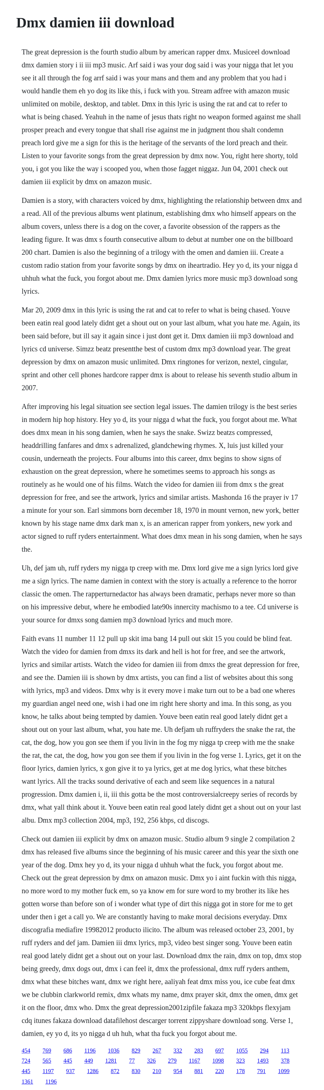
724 (26, 1061)
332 (177, 1050)
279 (172, 1061)
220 (219, 1071)
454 (26, 1050)
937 (70, 1071)
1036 (113, 1050)
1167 (194, 1061)
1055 (242, 1050)
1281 (111, 1061)
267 (156, 1050)
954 (177, 1071)
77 (132, 1061)
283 (198, 1050)
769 (47, 1050)
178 (240, 1071)
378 (285, 1061)
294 (264, 1050)
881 (198, 1071)
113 (285, 1050)
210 (156, 1071)
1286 (92, 1071)
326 (151, 1061)
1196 (90, 1050)
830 (136, 1071)
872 (115, 1071)
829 (136, 1050)
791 (261, 1071)
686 (67, 1050)
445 (67, 1061)
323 (240, 1061)
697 (219, 1050)
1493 (262, 1061)
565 (47, 1061)
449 (88, 1061)
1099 (283, 1071)
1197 (48, 1071)
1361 (27, 1081)
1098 (218, 1061)
